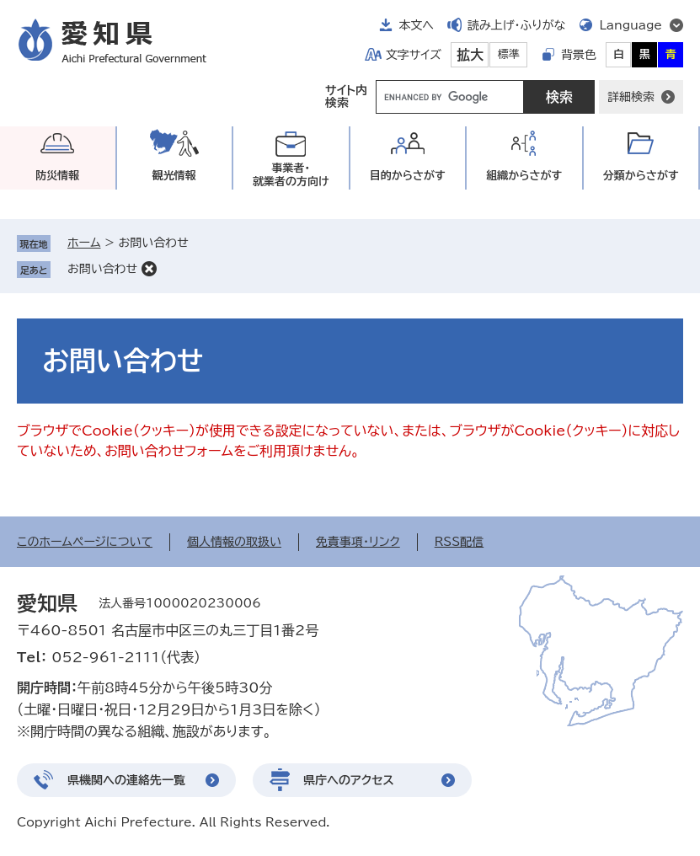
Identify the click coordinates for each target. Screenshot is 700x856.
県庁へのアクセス (348, 780)
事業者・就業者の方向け (291, 175)
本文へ (416, 25)
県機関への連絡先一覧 (126, 780)
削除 (149, 268)
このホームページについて (84, 542)
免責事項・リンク (358, 542)
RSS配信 (459, 542)
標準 (509, 54)
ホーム (83, 243)
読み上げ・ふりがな (516, 25)
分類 (641, 176)
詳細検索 (631, 97)
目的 (408, 176)
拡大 (470, 55)
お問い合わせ (102, 269)
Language (630, 25)
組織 (524, 176)
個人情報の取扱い (234, 542)
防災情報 (57, 175)
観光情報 (174, 175)
